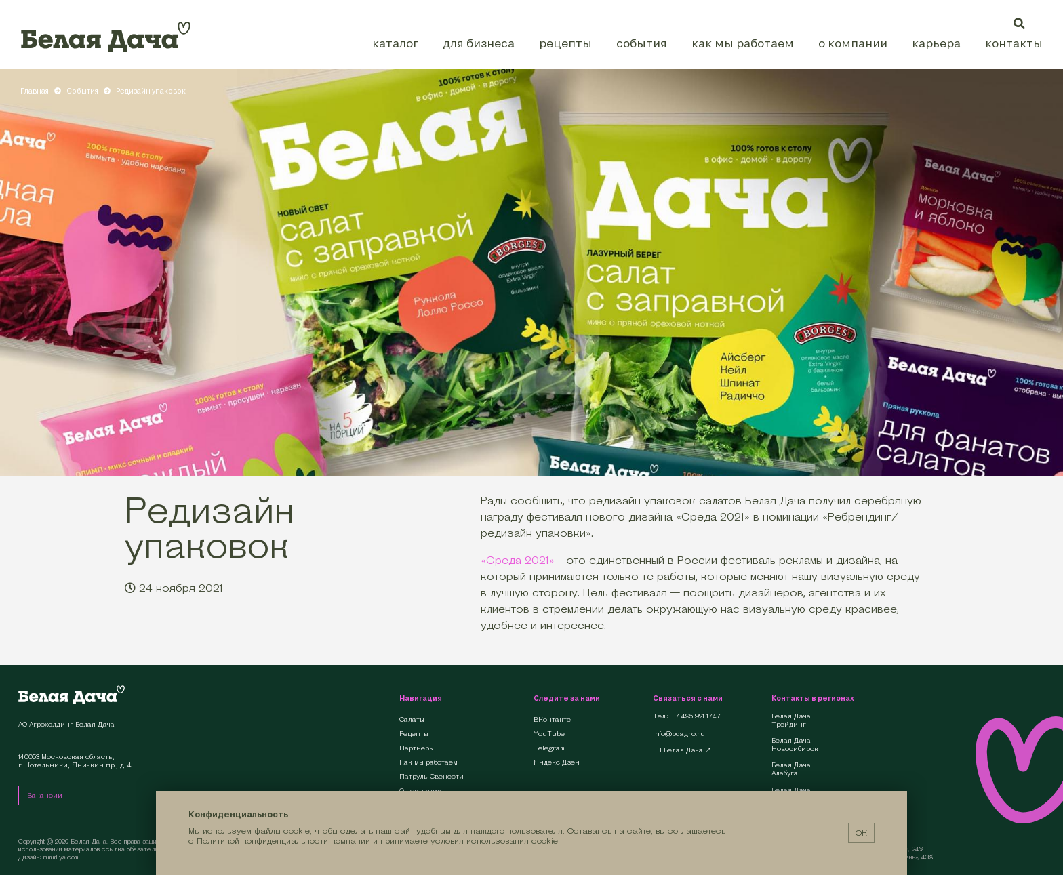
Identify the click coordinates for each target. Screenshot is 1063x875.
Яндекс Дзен (557, 762)
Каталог (395, 43)
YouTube (549, 733)
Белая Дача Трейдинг (791, 720)
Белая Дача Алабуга (791, 769)
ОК (861, 833)
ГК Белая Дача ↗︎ (682, 750)
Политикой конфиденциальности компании (283, 841)
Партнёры (416, 748)
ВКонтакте (552, 719)
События (641, 43)
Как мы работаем (742, 43)
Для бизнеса (479, 43)
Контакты (1014, 43)
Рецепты (565, 43)
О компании (852, 43)
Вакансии (44, 795)
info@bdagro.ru (679, 734)
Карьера (936, 43)
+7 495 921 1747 (695, 716)
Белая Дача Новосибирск (794, 745)
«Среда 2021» (518, 560)
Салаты (411, 719)
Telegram (549, 748)
